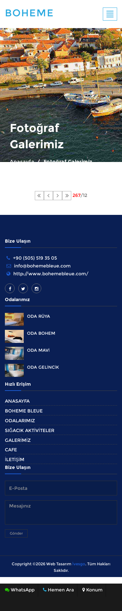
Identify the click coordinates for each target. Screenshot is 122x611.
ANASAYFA (17, 401)
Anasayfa (22, 161)
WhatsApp (19, 590)
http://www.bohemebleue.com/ (50, 274)
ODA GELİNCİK (43, 367)
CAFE (11, 450)
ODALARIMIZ (20, 421)
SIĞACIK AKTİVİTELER (29, 430)
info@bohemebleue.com (42, 266)
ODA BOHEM (41, 333)
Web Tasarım (58, 563)
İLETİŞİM (14, 459)
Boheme (29, 13)
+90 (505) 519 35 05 (35, 258)
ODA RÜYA (38, 316)
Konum (92, 590)
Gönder (16, 533)
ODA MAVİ (38, 350)
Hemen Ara (58, 590)
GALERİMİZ (18, 440)
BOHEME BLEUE (24, 411)
